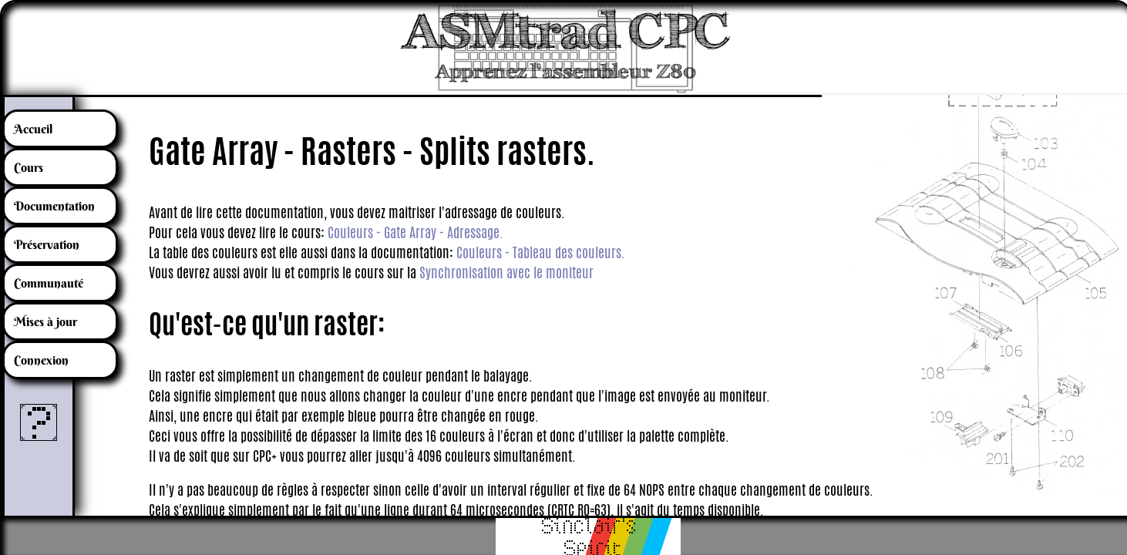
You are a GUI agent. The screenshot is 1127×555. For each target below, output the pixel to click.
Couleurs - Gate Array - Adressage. (415, 232)
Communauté (48, 283)
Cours (28, 167)
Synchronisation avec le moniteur (506, 272)
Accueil (33, 128)
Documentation (54, 206)
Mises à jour (45, 321)
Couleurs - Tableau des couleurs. (540, 252)
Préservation (46, 244)
